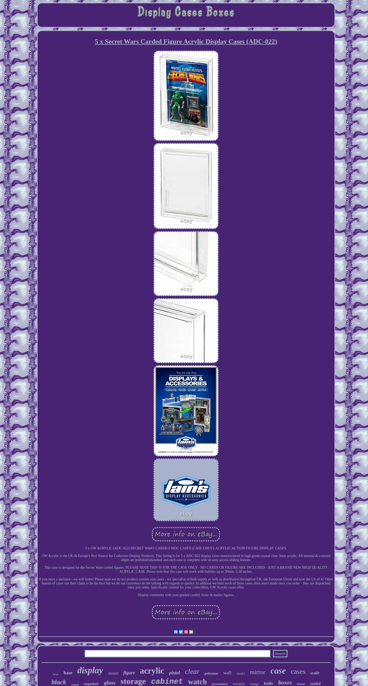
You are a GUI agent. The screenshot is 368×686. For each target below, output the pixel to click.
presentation (219, 684)
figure (129, 672)
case (278, 670)
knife (268, 683)
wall (227, 672)
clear (192, 671)
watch (197, 682)
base (68, 672)
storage (133, 681)
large (55, 674)
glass (109, 682)
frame (301, 684)
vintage (254, 684)
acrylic (152, 670)
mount (113, 673)
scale (315, 673)
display (90, 670)
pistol (174, 672)
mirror (257, 672)
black (59, 682)
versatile (238, 684)
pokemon (211, 673)
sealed (315, 683)
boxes (285, 682)
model (241, 673)
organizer (91, 684)
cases (298, 671)
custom (75, 684)
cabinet (167, 681)
